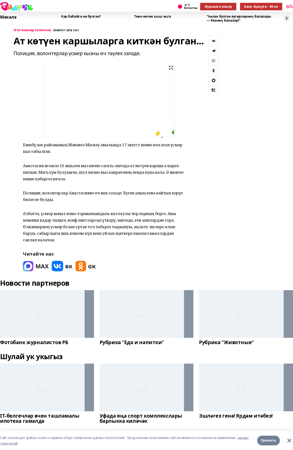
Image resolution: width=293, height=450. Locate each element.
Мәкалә (8, 17)
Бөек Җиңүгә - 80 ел (261, 6)
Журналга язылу (218, 6)
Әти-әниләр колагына (32, 30)
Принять (268, 440)
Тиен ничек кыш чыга (152, 17)
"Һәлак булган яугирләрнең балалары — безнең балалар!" (239, 18)
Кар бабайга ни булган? (81, 17)
